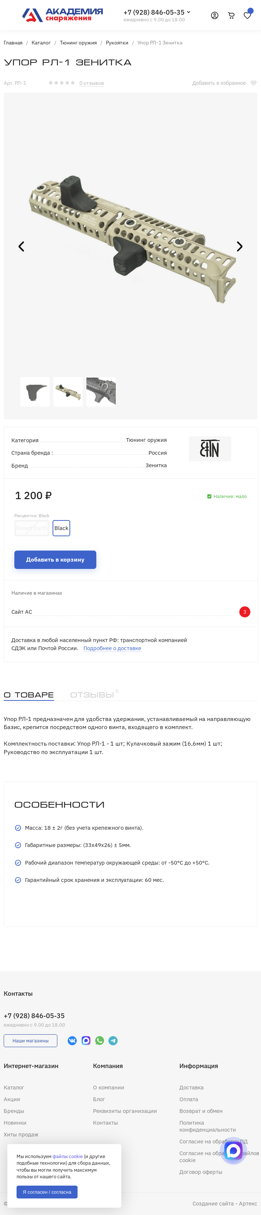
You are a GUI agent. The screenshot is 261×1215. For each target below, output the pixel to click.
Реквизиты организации (125, 1110)
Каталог (14, 1087)
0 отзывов (91, 83)
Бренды (14, 1110)
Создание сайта (213, 1203)
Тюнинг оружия (146, 439)
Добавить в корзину (55, 559)
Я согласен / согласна (47, 1192)
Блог (99, 1099)
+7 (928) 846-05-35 (154, 12)
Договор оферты (200, 1171)
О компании (108, 1087)
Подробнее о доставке (112, 648)
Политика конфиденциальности (207, 1126)
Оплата (188, 1099)
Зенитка (156, 465)
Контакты (105, 1122)
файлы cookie (68, 1156)
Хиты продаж (21, 1134)
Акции (12, 1099)
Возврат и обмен (201, 1110)
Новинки (15, 1122)
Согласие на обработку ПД (213, 1141)
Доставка (191, 1087)
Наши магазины (30, 1041)
